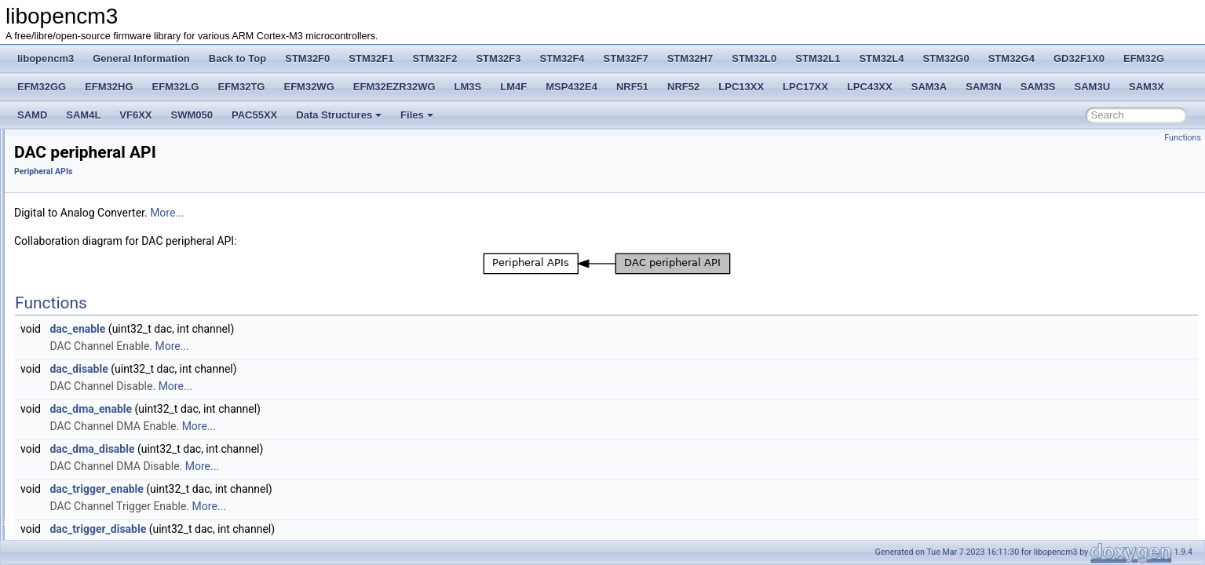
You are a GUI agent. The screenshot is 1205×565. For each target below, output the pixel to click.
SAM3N (984, 87)
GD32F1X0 (1079, 58)
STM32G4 (1011, 58)
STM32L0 (754, 58)
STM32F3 (498, 58)
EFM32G (1143, 58)
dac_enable (273, 329)
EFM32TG (241, 87)
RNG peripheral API (93, 445)
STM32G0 (945, 58)
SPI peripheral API (90, 480)
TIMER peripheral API (97, 497)
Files (416, 115)
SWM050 (192, 115)
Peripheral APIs (71, 255)
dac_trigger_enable (292, 489)
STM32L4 (881, 58)
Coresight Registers (80, 238)
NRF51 (632, 87)
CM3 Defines (66, 204)
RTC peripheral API (92, 462)
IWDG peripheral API (95, 428)
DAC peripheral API (92, 342)
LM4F (513, 87)
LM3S (468, 87)
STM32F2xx (64, 532)
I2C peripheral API (90, 411)
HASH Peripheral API (96, 393)
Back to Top (237, 58)
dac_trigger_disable (294, 529)
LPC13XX (741, 87)
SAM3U (1093, 87)
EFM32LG (175, 87)
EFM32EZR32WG (394, 87)
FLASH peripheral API (98, 290)
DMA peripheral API (93, 273)
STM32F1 (371, 58)
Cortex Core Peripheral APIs (98, 221)
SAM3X (1146, 87)
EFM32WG (308, 87)
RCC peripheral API (93, 307)
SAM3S (1038, 87)
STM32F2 (434, 58)
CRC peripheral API (93, 324)
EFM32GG (41, 87)
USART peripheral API (98, 514)
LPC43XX (870, 87)
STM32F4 (562, 58)
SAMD (32, 115)
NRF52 (683, 87)
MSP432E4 (571, 87)
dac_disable (275, 369)
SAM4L (83, 115)
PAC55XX (254, 115)
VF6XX (135, 115)
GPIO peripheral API (94, 376)
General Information (141, 58)
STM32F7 (626, 58)
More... (363, 212)
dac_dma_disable (288, 449)
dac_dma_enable (287, 409)
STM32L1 (817, 58)
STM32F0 (307, 58)
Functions (1182, 138)
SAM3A (929, 87)
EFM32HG (109, 87)
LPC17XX (805, 87)
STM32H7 (690, 58)
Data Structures (339, 115)
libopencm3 (45, 58)
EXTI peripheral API (93, 359)
